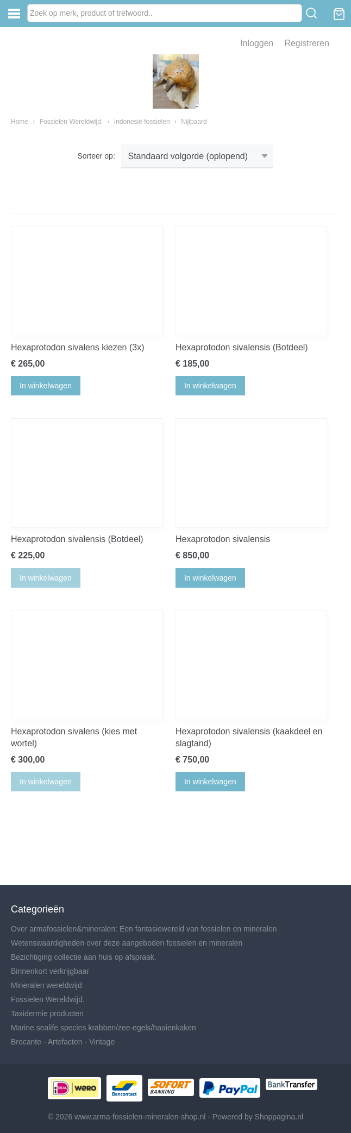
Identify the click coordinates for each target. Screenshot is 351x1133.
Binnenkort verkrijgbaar (50, 971)
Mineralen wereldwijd (46, 985)
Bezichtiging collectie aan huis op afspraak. (83, 957)
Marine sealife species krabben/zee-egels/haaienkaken (103, 1027)
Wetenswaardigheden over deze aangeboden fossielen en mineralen (126, 943)
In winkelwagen (46, 385)
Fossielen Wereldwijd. (71, 121)
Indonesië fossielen (142, 121)
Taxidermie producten (47, 1013)
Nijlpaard (193, 121)
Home (19, 121)
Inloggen (256, 43)
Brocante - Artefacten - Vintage (63, 1041)
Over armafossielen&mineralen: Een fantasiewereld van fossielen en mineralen (144, 928)
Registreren (306, 43)
